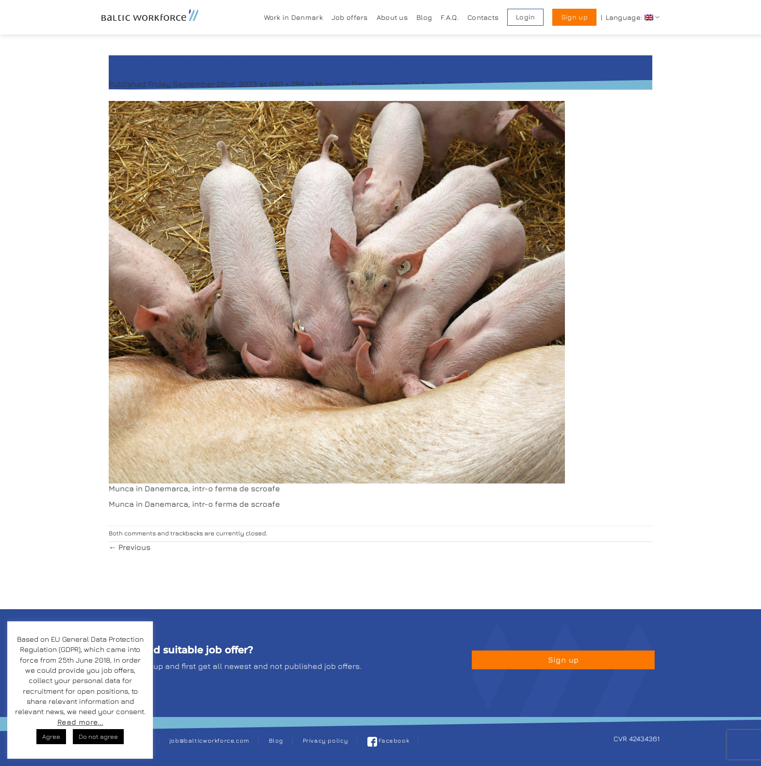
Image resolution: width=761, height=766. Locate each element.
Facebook (388, 740)
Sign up (574, 17)
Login (525, 17)
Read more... (80, 722)
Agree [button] (51, 736)
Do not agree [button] (98, 736)
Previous (129, 547)
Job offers (349, 17)
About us (392, 17)
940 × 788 (287, 84)
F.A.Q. (450, 17)
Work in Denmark (293, 17)
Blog (424, 17)
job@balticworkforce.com (209, 740)
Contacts (482, 17)
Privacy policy (325, 740)
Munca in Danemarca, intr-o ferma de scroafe (401, 84)
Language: (633, 17)
